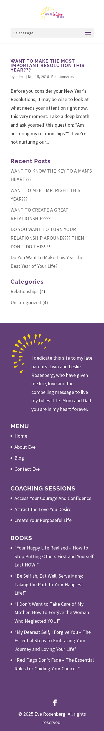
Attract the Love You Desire (42, 509)
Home (20, 436)
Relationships (62, 76)
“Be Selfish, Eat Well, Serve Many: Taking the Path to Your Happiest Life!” (48, 584)
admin (21, 76)
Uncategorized (26, 302)
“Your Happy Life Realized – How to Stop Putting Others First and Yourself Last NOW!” (54, 556)
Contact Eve (27, 469)
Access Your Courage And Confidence (52, 498)
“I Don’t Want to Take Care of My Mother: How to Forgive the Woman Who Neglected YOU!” (51, 612)
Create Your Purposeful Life (43, 520)
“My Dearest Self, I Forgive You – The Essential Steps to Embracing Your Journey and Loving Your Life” (52, 640)
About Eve (24, 447)
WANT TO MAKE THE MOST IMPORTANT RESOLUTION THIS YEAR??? (48, 65)
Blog (19, 458)
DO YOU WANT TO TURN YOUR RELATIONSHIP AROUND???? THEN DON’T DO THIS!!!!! (47, 237)
